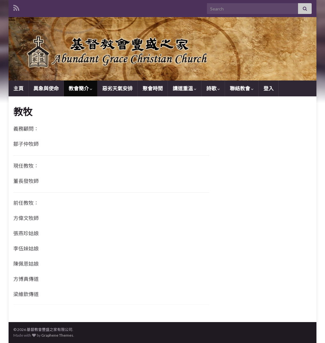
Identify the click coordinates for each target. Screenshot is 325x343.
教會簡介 (80, 88)
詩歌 (213, 88)
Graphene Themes (57, 335)
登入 (268, 88)
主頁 (18, 88)
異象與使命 (46, 88)
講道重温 (184, 88)
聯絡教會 (242, 88)
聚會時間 (153, 88)
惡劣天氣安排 (117, 88)
